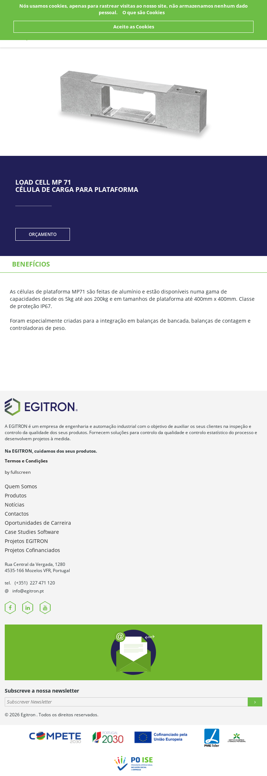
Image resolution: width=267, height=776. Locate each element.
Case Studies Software (32, 531)
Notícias (14, 504)
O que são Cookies (143, 12)
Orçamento (42, 234)
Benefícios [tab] (31, 264)
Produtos (16, 495)
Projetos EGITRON (26, 540)
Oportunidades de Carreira (38, 522)
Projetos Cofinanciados (32, 550)
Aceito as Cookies (133, 26)
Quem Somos (21, 486)
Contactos (17, 513)
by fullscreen (18, 472)
